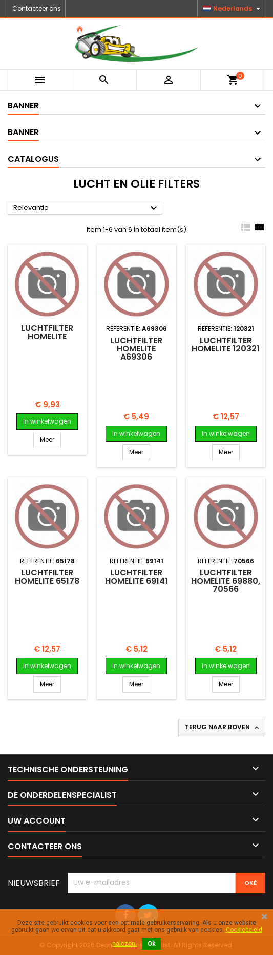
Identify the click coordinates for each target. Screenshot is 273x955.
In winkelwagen (47, 421)
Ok (151, 943)
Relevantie (86, 208)
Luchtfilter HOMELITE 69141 (136, 577)
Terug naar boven (223, 727)
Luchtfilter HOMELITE (47, 332)
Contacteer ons (36, 8)
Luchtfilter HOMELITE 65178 (47, 577)
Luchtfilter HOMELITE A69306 (136, 349)
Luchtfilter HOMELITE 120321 (226, 344)
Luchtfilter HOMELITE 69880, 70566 (225, 581)
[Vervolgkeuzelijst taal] (233, 8)
